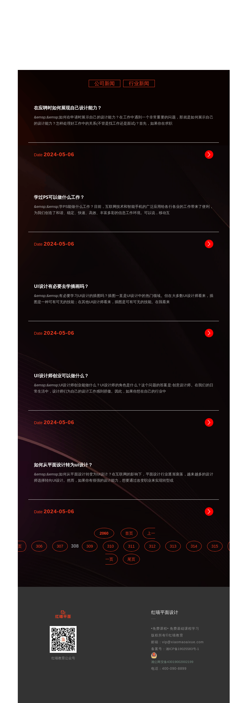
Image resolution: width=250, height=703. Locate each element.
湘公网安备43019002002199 (175, 658)
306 (39, 546)
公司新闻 (104, 83)
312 (152, 546)
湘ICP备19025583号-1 (184, 649)
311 (131, 546)
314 (194, 546)
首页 (129, 533)
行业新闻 (139, 83)
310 (110, 546)
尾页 (131, 559)
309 (89, 546)
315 (215, 546)
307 (60, 546)
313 (173, 546)
